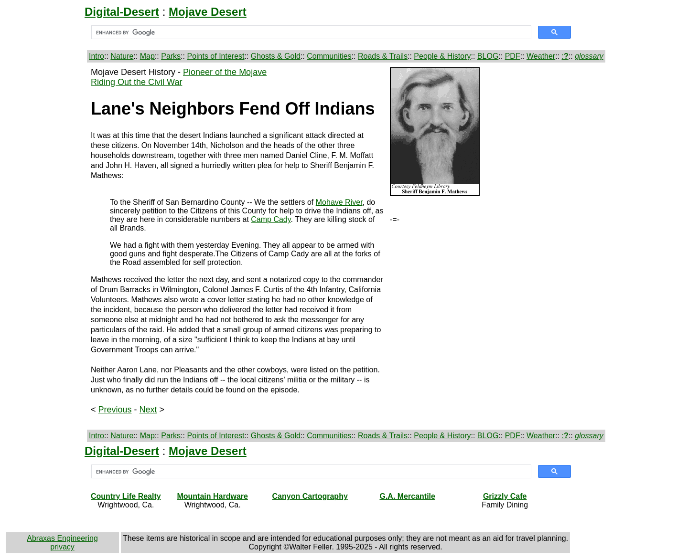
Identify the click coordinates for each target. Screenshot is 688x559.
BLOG (487, 56)
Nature (121, 56)
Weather (541, 56)
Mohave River (339, 202)
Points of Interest (215, 56)
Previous (115, 409)
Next (148, 409)
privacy (62, 547)
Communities (329, 56)
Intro (96, 56)
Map (147, 56)
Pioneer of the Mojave (225, 72)
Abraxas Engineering (62, 538)
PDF (512, 56)
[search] (310, 32)
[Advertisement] (46, 210)
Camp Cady (270, 219)
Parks (171, 56)
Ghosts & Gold (276, 56)
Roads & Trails (383, 56)
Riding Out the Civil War (136, 82)
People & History (442, 56)
